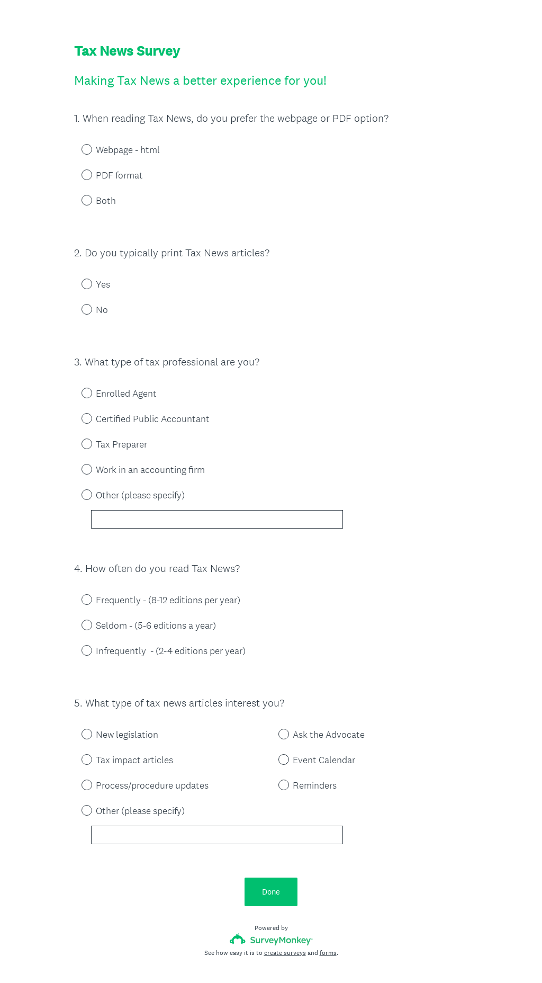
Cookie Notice (285, 957)
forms (328, 905)
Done (271, 844)
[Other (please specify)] (217, 500)
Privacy (248, 957)
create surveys (285, 905)
